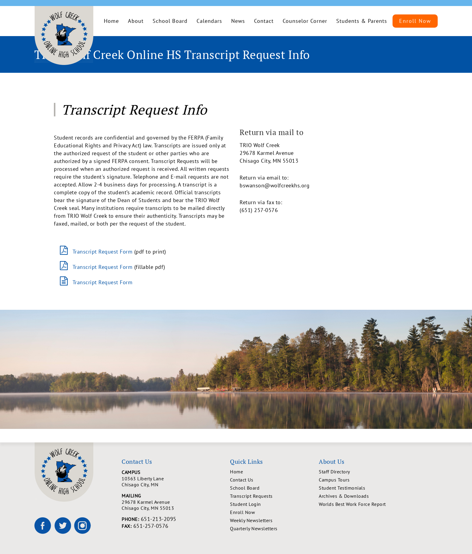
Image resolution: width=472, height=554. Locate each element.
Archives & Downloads (344, 496)
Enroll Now (415, 20)
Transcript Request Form (103, 251)
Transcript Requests (251, 496)
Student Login (245, 504)
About (136, 20)
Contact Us (241, 480)
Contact (264, 20)
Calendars (209, 20)
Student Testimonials (342, 488)
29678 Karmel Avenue (176, 505)
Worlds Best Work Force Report (352, 504)
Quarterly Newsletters (254, 528)
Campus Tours (334, 480)
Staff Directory (334, 472)
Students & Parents (361, 20)
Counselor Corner (305, 20)
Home (111, 20)
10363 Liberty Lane (176, 482)
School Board (170, 20)
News (238, 20)
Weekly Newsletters (251, 520)
